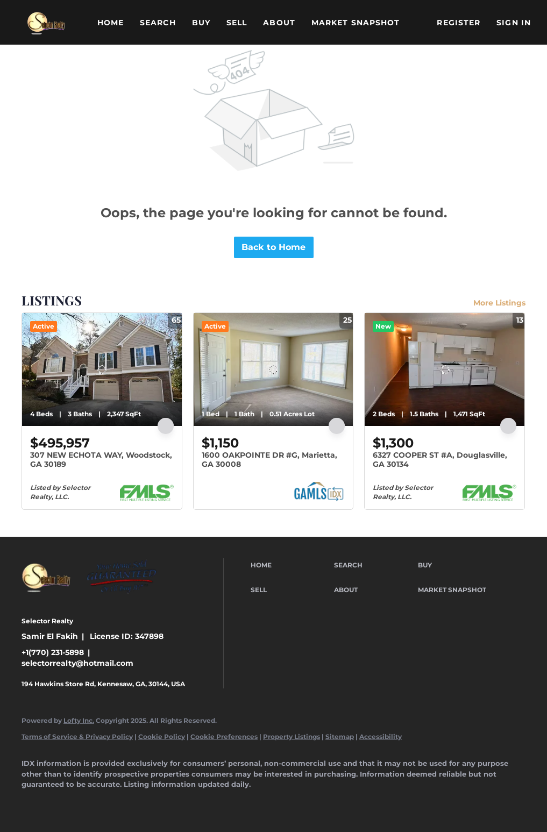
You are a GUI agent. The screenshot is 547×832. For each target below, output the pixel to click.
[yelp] (128, 803)
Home (110, 22)
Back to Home (273, 247)
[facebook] (34, 803)
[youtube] (190, 803)
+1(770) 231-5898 (53, 652)
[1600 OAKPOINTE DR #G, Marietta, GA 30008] (273, 369)
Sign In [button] (513, 22)
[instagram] (159, 803)
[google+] (222, 803)
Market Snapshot (355, 22)
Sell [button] (236, 22)
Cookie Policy (161, 737)
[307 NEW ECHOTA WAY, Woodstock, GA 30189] (102, 369)
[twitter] (97, 803)
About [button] (279, 22)
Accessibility (380, 737)
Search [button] (158, 22)
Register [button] (458, 22)
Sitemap (339, 737)
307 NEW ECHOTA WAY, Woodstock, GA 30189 (101, 460)
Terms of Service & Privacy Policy (77, 737)
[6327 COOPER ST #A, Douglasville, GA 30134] (444, 369)
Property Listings (291, 737)
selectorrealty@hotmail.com (77, 663)
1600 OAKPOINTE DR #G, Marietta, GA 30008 (269, 460)
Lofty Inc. (78, 720)
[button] (46, 22)
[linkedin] (66, 803)
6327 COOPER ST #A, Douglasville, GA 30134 (440, 460)
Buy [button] (201, 22)
